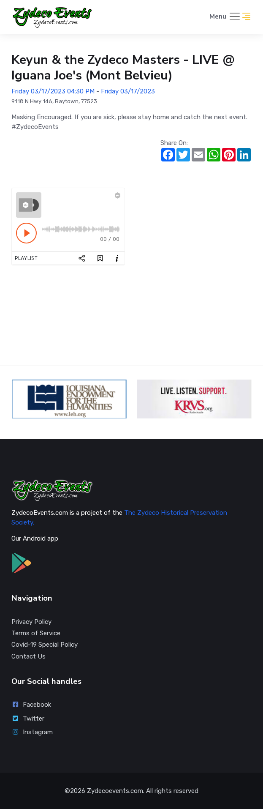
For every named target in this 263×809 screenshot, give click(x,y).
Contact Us (28, 656)
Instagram (32, 732)
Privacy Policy (31, 622)
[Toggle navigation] (225, 17)
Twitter (27, 718)
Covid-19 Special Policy (44, 644)
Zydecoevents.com (115, 791)
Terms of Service (35, 633)
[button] (246, 17)
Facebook (31, 704)
